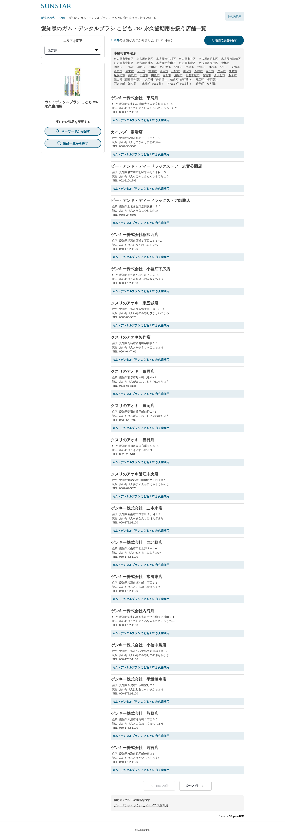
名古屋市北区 (145, 58)
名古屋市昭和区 (208, 58)
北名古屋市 (193, 75)
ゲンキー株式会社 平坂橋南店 (138, 679)
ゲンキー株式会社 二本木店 (136, 508)
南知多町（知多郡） (179, 83)
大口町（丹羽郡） (156, 79)
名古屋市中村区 (166, 58)
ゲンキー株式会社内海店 (132, 611)
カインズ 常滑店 (126, 132)
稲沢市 (187, 71)
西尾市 (118, 71)
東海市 (210, 71)
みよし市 (219, 75)
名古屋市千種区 (123, 58)
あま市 (232, 75)
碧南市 (201, 67)
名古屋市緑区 (187, 62)
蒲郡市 (129, 71)
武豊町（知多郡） (207, 83)
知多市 (221, 71)
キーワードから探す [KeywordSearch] (73, 131)
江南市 (164, 71)
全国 (62, 17)
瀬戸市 (141, 67)
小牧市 (175, 71)
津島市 (190, 67)
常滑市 (152, 71)
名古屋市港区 (145, 62)
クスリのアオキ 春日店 (132, 440)
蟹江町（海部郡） (207, 79)
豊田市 (224, 67)
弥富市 (207, 75)
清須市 (178, 75)
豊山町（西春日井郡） (128, 79)
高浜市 (132, 75)
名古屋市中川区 (123, 62)
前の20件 (159, 785)
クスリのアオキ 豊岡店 (132, 405)
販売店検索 (48, 17)
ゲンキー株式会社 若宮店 (134, 747)
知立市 (233, 71)
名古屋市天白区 (208, 62)
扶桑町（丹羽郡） (181, 79)
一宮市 (129, 67)
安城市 (236, 67)
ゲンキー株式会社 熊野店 (134, 713)
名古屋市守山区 (166, 62)
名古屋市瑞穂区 (231, 58)
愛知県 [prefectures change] (73, 50)
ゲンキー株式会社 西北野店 (136, 542)
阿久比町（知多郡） (126, 83)
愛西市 (167, 75)
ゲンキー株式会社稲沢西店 (134, 234)
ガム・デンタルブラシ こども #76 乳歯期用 (141, 805)
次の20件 (195, 785)
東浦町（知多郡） (153, 83)
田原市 (155, 75)
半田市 (152, 67)
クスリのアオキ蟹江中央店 (134, 474)
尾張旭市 (119, 75)
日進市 (144, 75)
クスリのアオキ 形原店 (132, 371)
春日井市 (165, 67)
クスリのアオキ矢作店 (130, 337)
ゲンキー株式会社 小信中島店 (138, 645)
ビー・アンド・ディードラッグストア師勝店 (150, 200)
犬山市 (141, 71)
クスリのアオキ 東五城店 (134, 303)
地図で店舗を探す (224, 40)
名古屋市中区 (187, 58)
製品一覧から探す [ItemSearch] (72, 143)
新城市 (198, 71)
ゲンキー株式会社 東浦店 (134, 98)
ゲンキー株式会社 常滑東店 (136, 576)
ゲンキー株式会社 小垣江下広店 (140, 269)
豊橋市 (225, 62)
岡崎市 (118, 67)
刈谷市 (213, 67)
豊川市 (178, 67)
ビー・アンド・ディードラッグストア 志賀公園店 (156, 166)
